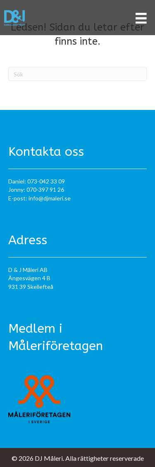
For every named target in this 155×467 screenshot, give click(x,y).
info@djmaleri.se (50, 198)
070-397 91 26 (45, 189)
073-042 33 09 (46, 181)
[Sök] (77, 74)
